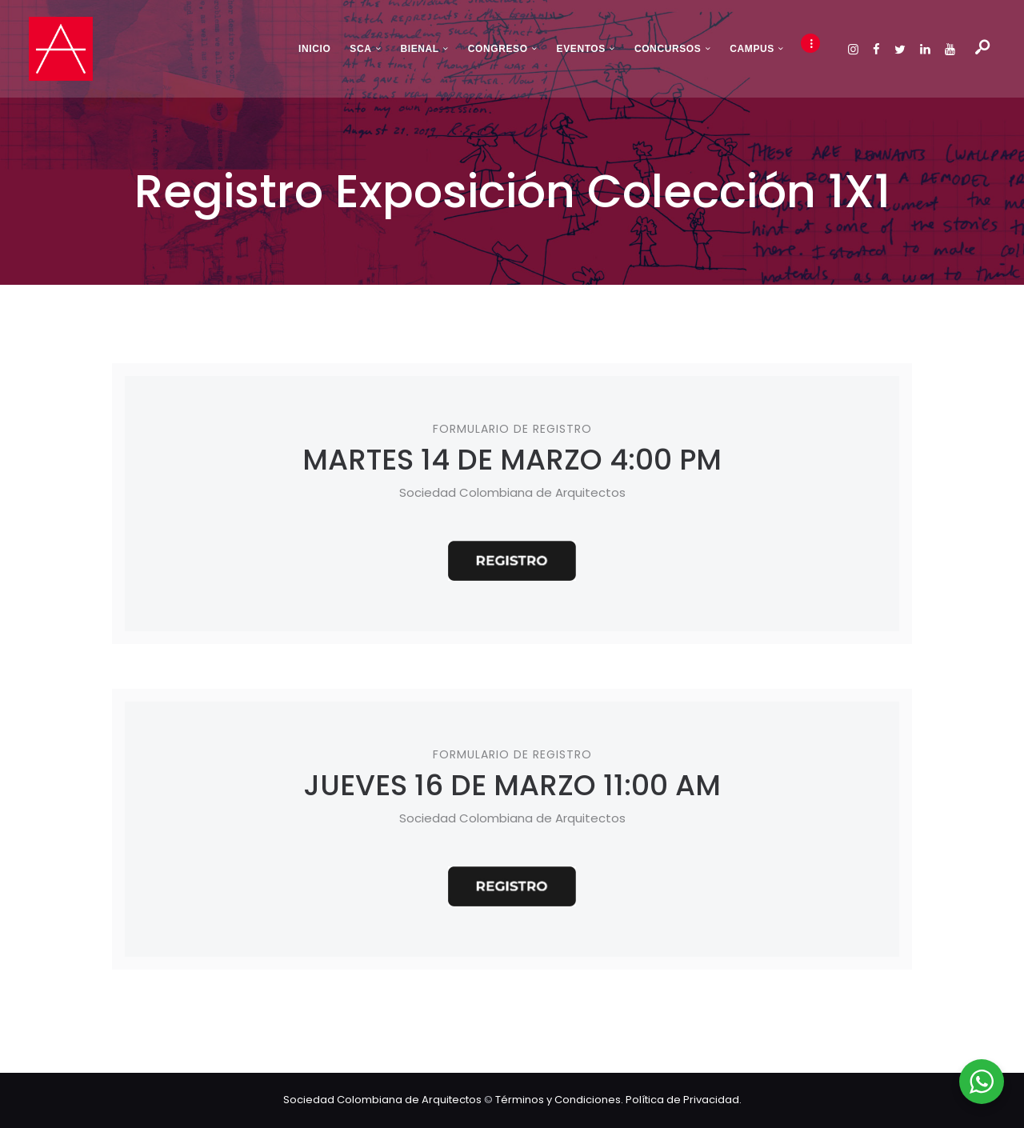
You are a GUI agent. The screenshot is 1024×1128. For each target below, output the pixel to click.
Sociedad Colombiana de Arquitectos (382, 1099)
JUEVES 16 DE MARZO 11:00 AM (512, 785)
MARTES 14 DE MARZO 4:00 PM (512, 459)
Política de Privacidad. (684, 1099)
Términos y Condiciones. (560, 1099)
